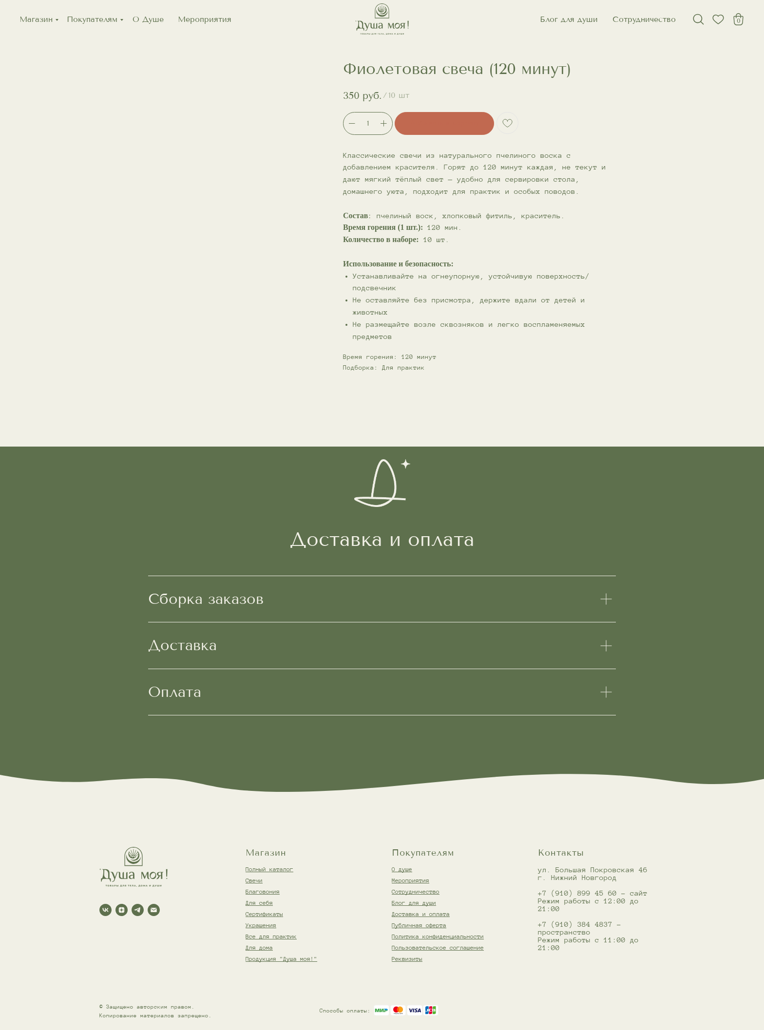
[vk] (105, 910)
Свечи (254, 880)
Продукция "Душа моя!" (281, 958)
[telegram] (138, 910)
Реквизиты (407, 958)
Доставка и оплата (421, 914)
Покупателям (92, 19)
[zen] (121, 910)
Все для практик (271, 936)
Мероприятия (204, 19)
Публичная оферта (419, 925)
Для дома (259, 947)
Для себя (259, 902)
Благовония (263, 891)
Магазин (36, 19)
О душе (402, 869)
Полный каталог (269, 869)
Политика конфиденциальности (438, 936)
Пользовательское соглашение (438, 947)
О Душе (148, 19)
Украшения (261, 925)
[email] (154, 910)
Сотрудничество (644, 19)
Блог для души (569, 19)
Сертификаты (264, 914)
